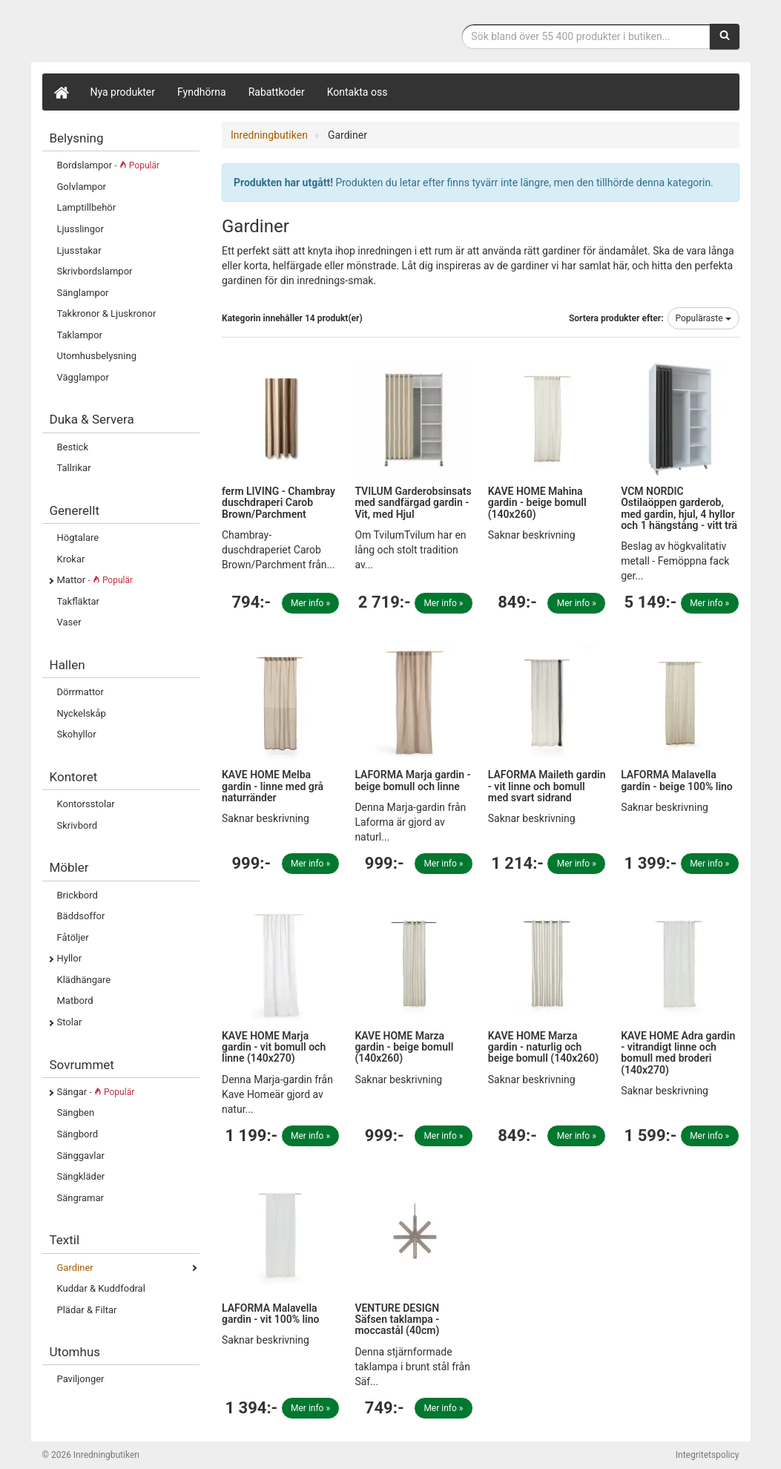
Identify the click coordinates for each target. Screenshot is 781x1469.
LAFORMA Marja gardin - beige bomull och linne (412, 780)
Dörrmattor (80, 691)
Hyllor (69, 958)
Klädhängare (84, 979)
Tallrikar (74, 467)
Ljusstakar (79, 250)
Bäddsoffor (81, 915)
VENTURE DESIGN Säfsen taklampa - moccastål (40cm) (397, 1319)
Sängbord (78, 1134)
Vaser (69, 622)
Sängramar (80, 1197)
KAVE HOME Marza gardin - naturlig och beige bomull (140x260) (543, 1047)
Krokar (71, 559)
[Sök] (724, 36)
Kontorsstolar (86, 803)
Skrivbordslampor (95, 271)
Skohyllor (76, 734)
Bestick (73, 447)
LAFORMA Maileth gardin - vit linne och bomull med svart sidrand (547, 786)
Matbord (75, 1000)
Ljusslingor (80, 228)
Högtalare (78, 537)
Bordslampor (108, 165)
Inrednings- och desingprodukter (153, 32)
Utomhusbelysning (96, 355)
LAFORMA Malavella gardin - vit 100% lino (270, 1313)
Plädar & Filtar (87, 1309)
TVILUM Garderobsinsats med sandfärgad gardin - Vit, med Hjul (413, 502)
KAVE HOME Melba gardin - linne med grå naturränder (272, 786)
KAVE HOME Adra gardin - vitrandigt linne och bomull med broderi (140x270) (678, 1053)
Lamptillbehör (86, 207)
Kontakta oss (357, 92)
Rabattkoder (276, 92)
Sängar (96, 1091)
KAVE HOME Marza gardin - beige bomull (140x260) (404, 1047)
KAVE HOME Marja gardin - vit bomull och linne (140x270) (274, 1047)
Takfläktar (78, 601)
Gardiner (75, 1267)
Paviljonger (81, 1378)
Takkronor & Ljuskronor (106, 313)
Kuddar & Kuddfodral (101, 1288)
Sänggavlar (81, 1155)
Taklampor (79, 335)
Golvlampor (81, 186)
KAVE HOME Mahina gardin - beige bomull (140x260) (537, 502)
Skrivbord (77, 825)
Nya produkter (123, 92)
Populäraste (703, 318)
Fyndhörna (201, 92)
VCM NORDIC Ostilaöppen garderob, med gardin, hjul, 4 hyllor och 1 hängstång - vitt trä (679, 508)
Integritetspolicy (707, 1455)
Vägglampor (83, 377)
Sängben (76, 1112)
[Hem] (60, 92)
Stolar (69, 1022)
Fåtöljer (73, 937)
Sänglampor (83, 292)
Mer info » (310, 603)
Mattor (95, 579)
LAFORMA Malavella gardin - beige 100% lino (677, 780)
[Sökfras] (585, 36)
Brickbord (77, 895)
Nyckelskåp (81, 713)
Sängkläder (81, 1176)
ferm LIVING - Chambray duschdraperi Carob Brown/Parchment (278, 502)
